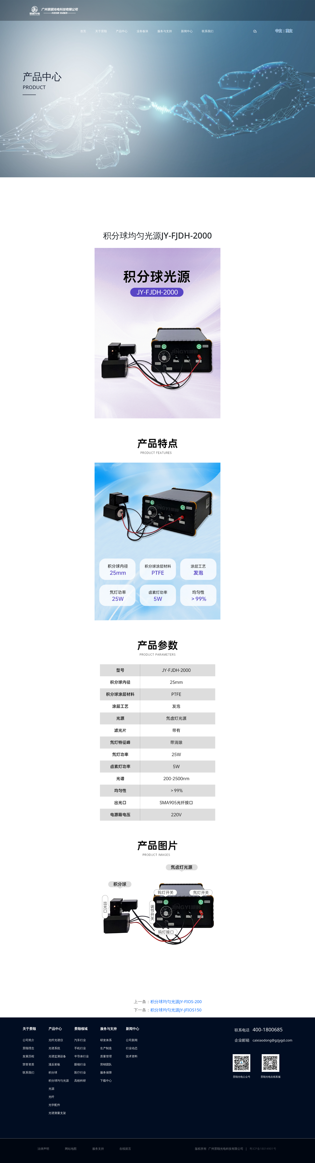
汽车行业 (80, 1040)
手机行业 (80, 1048)
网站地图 (71, 1149)
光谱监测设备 (57, 1056)
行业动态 (131, 1048)
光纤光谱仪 (56, 1040)
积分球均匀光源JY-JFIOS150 (176, 1010)
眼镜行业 (80, 1064)
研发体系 (106, 1040)
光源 (51, 1089)
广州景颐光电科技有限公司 (225, 1149)
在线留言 (125, 1149)
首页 (83, 31)
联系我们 (207, 31)
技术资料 (131, 1056)
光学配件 (54, 1105)
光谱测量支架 (57, 1113)
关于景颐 (101, 31)
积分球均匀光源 (59, 1080)
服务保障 (106, 1072)
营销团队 (106, 1064)
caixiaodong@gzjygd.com (272, 1040)
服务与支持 (164, 31)
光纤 (51, 1097)
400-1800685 (268, 1029)
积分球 (53, 1072)
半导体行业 (81, 1056)
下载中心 (106, 1080)
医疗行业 (80, 1072)
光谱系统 (54, 1048)
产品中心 (122, 31)
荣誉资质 (28, 1064)
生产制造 (106, 1048)
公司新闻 (131, 1040)
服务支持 (98, 1149)
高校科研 (80, 1080)
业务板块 (142, 31)
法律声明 (43, 1149)
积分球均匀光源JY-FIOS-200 (176, 1001)
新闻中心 (187, 31)
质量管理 (106, 1056)
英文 (289, 31)
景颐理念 (28, 1048)
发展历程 (28, 1056)
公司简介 (28, 1040)
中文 (278, 31)
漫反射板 (54, 1064)
